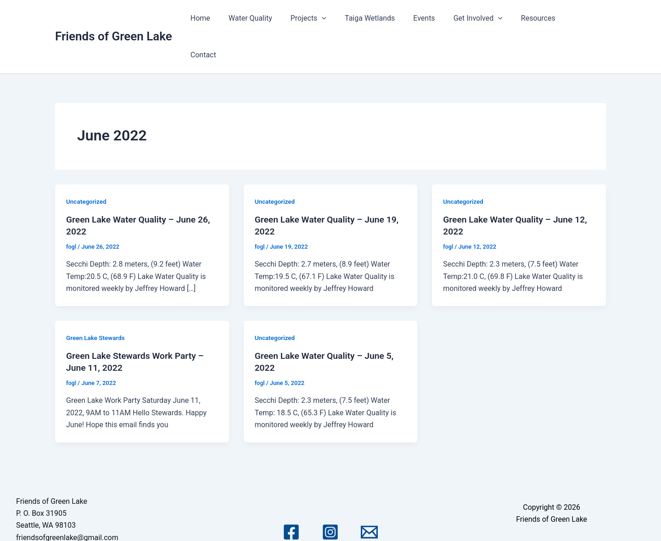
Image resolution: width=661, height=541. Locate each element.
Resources (541, 18)
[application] (339, 18)
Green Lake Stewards (96, 301)
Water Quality (271, 18)
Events (434, 18)
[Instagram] (330, 495)
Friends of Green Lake (113, 18)
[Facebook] (291, 495)
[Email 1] (369, 495)
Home (225, 18)
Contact (586, 18)
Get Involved (484, 18)
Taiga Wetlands (384, 18)
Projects (326, 18)
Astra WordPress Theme (551, 519)
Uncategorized (87, 164)
